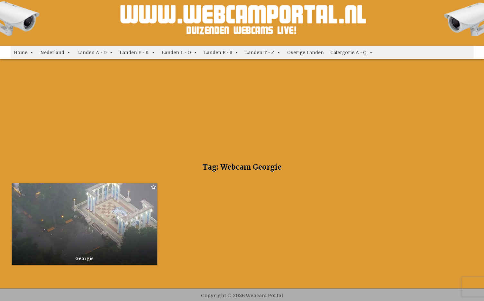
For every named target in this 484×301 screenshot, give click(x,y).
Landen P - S (221, 52)
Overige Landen (305, 52)
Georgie (84, 258)
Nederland (55, 52)
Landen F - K (137, 52)
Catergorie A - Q (351, 52)
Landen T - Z (263, 52)
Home (24, 52)
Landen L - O (179, 52)
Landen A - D (95, 52)
